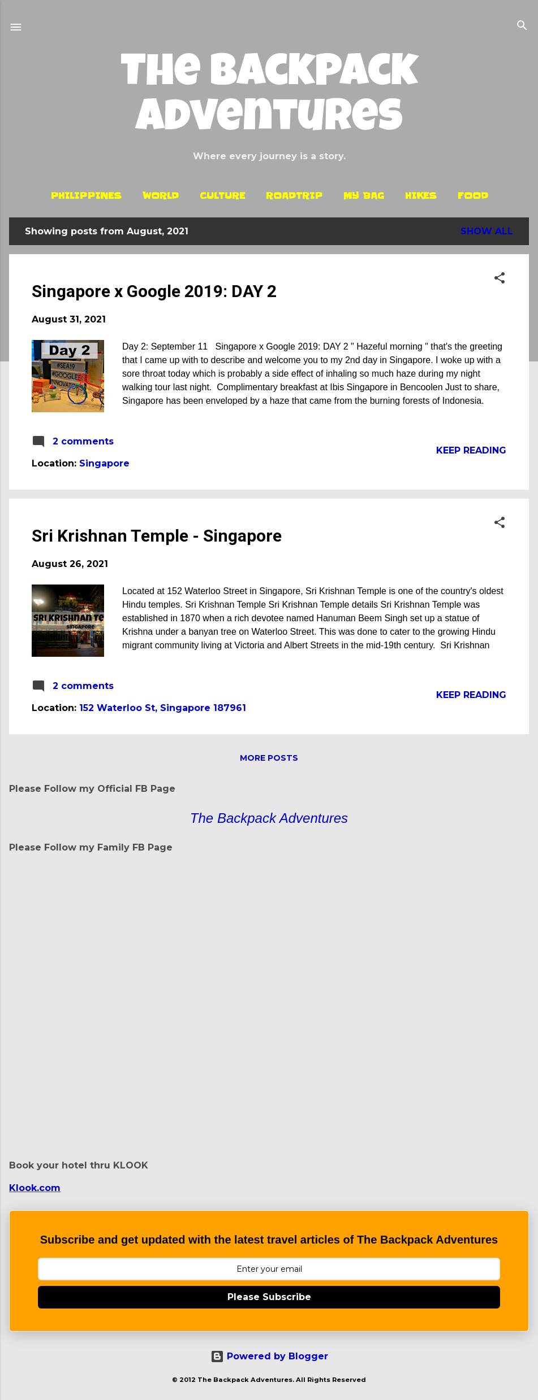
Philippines (86, 195)
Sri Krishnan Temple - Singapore (157, 536)
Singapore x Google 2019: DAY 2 (154, 291)
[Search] (522, 26)
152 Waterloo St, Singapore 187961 (162, 708)
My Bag (363, 195)
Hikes (421, 195)
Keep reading (471, 450)
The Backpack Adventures (269, 98)
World (161, 195)
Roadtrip (294, 195)
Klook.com (35, 1188)
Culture (222, 195)
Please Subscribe (269, 1297)
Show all (486, 231)
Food (473, 195)
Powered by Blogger (269, 1356)
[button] (499, 278)
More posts (269, 758)
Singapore (104, 463)
